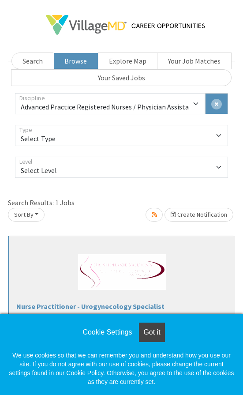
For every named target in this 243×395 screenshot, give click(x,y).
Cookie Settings (107, 332)
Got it (151, 332)
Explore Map (127, 60)
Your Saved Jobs (121, 77)
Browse (75, 60)
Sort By (24, 214)
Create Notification (199, 214)
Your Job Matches (194, 60)
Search (32, 60)
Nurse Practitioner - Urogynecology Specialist (90, 306)
